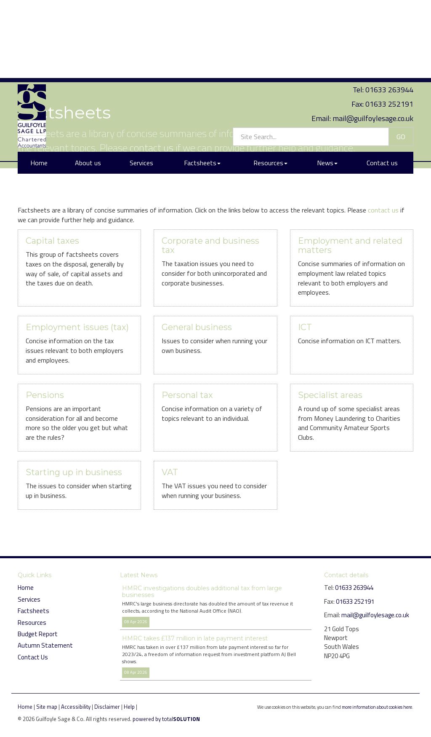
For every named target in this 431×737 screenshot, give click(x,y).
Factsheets (202, 81)
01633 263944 (389, 8)
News (327, 81)
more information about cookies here (377, 706)
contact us (151, 147)
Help (129, 706)
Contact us (382, 81)
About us (88, 81)
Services (141, 81)
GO (400, 55)
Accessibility (75, 706)
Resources (270, 81)
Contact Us (33, 657)
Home (39, 81)
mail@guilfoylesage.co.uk (373, 36)
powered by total (166, 719)
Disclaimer (107, 706)
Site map (46, 706)
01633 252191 (389, 22)
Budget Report (38, 634)
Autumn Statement (45, 645)
